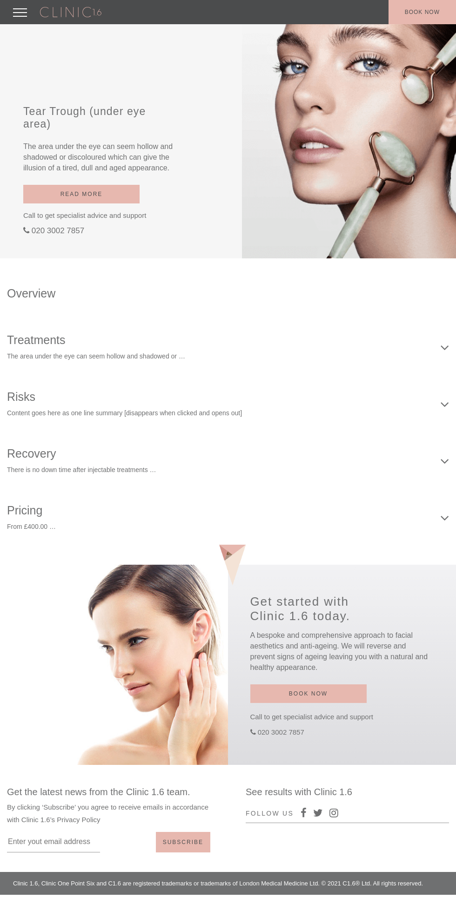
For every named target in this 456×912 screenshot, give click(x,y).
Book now (422, 12)
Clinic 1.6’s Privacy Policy (61, 820)
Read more (81, 194)
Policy (398, 902)
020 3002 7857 (58, 230)
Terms (425, 902)
